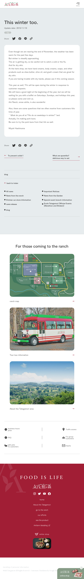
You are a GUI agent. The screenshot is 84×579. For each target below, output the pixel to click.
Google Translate (55, 570)
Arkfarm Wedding (41, 525)
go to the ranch (42, 509)
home (42, 499)
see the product (42, 520)
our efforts (42, 515)
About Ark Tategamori (42, 504)
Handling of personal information (16, 567)
